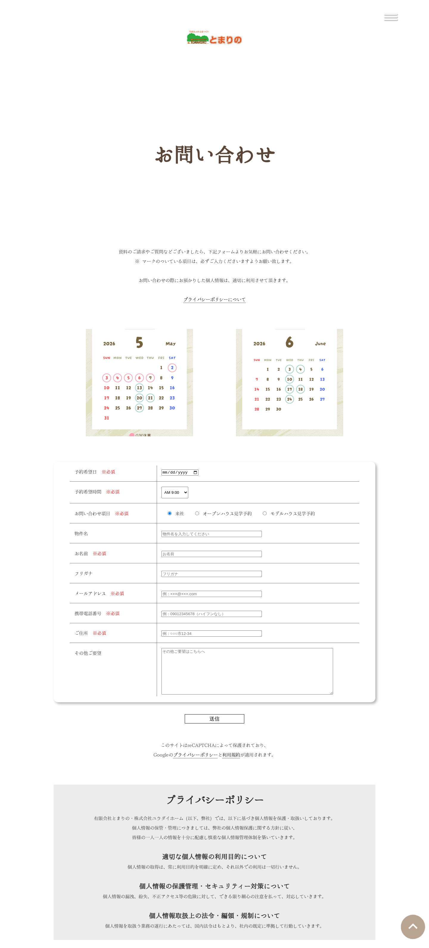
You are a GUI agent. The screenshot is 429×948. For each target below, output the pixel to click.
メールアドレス (99, 593)
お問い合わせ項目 (101, 513)
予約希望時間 (96, 491)
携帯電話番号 (96, 613)
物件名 (81, 533)
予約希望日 (94, 471)
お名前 (90, 553)
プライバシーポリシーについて (214, 299)
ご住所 (90, 632)
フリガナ (83, 573)
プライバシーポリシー (195, 763)
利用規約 (231, 763)
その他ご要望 (87, 652)
